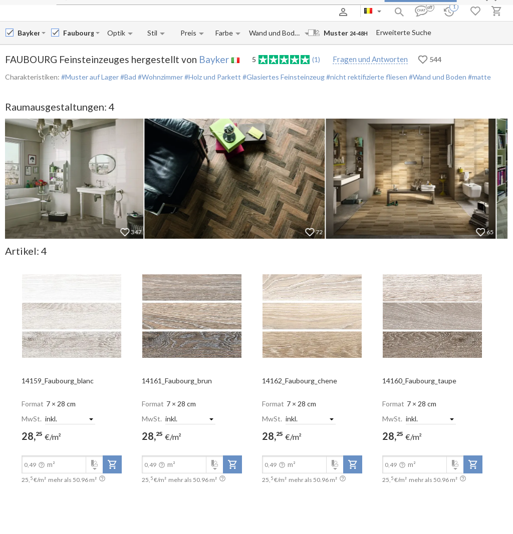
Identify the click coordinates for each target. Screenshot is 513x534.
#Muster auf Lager (90, 77)
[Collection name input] (78, 33)
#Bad (127, 77)
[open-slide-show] (72, 315)
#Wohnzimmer (159, 77)
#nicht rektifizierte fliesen (366, 77)
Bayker (214, 59)
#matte (478, 77)
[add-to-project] (112, 464)
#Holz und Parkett (212, 77)
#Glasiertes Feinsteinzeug (283, 77)
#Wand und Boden (436, 77)
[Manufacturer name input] (29, 33)
